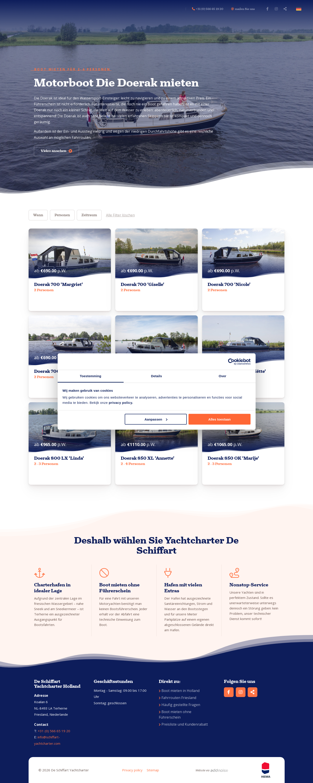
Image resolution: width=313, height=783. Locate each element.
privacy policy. (121, 402)
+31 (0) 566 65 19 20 (54, 731)
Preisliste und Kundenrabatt (183, 724)
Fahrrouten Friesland (177, 697)
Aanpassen (156, 419)
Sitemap (153, 770)
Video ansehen (56, 150)
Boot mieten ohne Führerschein (175, 714)
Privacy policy (132, 770)
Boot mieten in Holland (179, 690)
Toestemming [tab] (90, 376)
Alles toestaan (219, 419)
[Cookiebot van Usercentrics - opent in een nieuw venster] (231, 361)
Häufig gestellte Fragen (179, 704)
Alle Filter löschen (120, 215)
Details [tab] (156, 376)
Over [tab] (222, 376)
